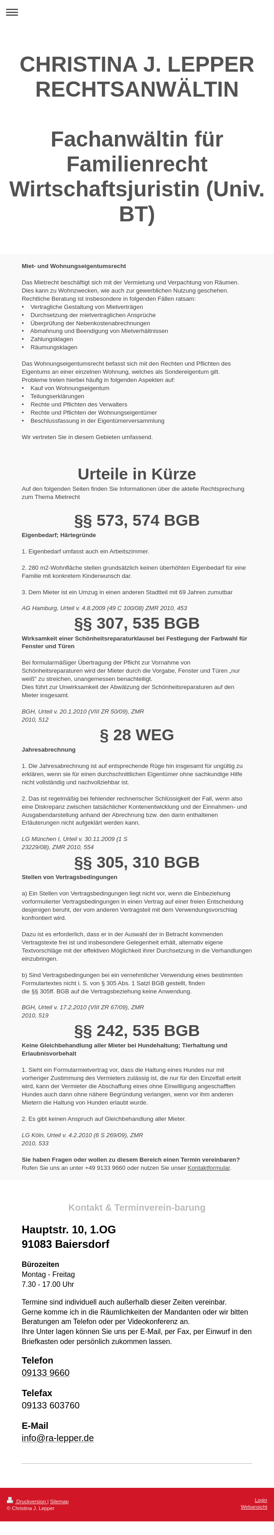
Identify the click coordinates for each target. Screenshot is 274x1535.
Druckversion (27, 1501)
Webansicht (254, 1507)
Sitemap (59, 1501)
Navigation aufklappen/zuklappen (137, 12)
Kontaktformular (208, 1167)
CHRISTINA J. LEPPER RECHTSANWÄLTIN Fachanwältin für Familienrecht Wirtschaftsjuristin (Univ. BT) (136, 139)
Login (261, 1500)
